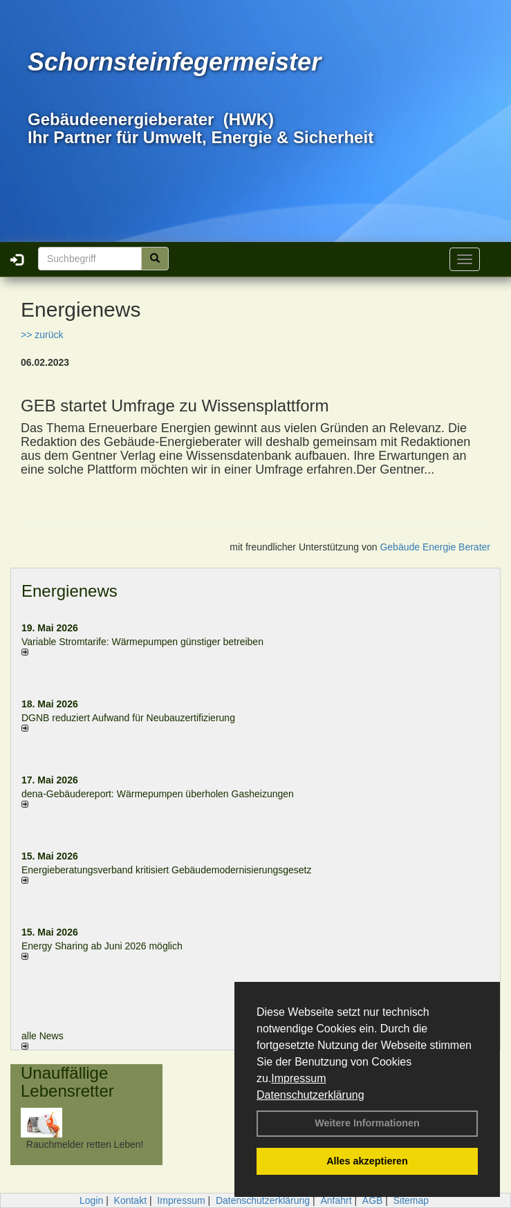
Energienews (69, 591)
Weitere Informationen (367, 1122)
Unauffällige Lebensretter (67, 1081)
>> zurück (42, 334)
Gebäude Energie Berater (435, 546)
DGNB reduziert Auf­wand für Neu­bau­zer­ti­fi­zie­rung (128, 717)
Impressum (298, 1078)
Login (91, 1200)
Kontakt (130, 1200)
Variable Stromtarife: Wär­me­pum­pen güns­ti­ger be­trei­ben (142, 641)
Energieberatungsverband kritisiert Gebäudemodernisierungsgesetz (166, 869)
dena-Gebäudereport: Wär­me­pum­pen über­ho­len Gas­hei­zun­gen (157, 793)
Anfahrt (335, 1200)
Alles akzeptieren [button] (367, 1161)
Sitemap (411, 1200)
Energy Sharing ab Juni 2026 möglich (102, 945)
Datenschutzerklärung (310, 1095)
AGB (372, 1200)
